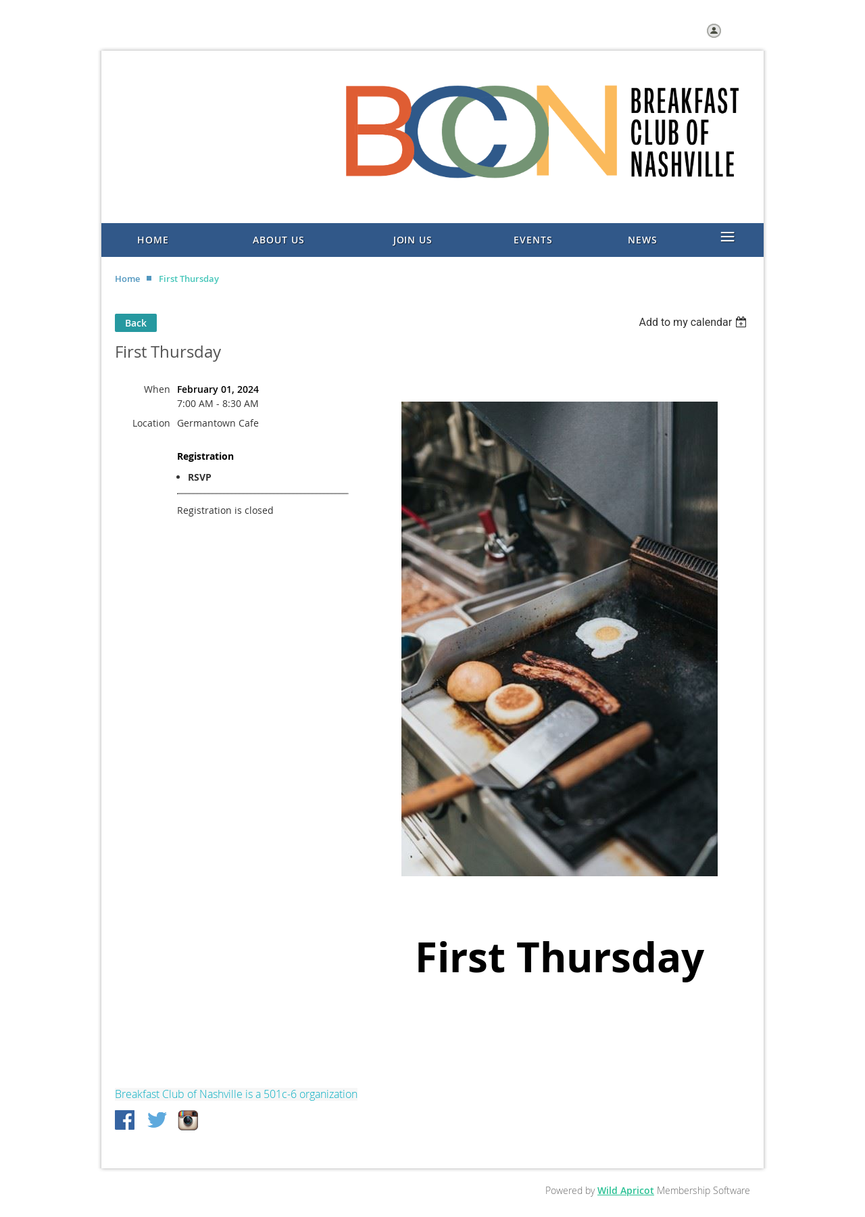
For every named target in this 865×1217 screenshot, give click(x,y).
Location (151, 422)
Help (231, 30)
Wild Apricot (625, 1190)
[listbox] (694, 322)
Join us (194, 30)
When (157, 389)
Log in (737, 30)
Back (136, 322)
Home (155, 30)
